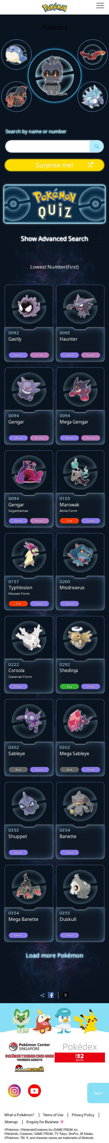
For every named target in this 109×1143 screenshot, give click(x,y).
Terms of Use (53, 1114)
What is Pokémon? (19, 1114)
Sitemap (11, 1121)
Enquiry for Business (42, 1121)
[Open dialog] (100, 7)
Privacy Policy (83, 1114)
